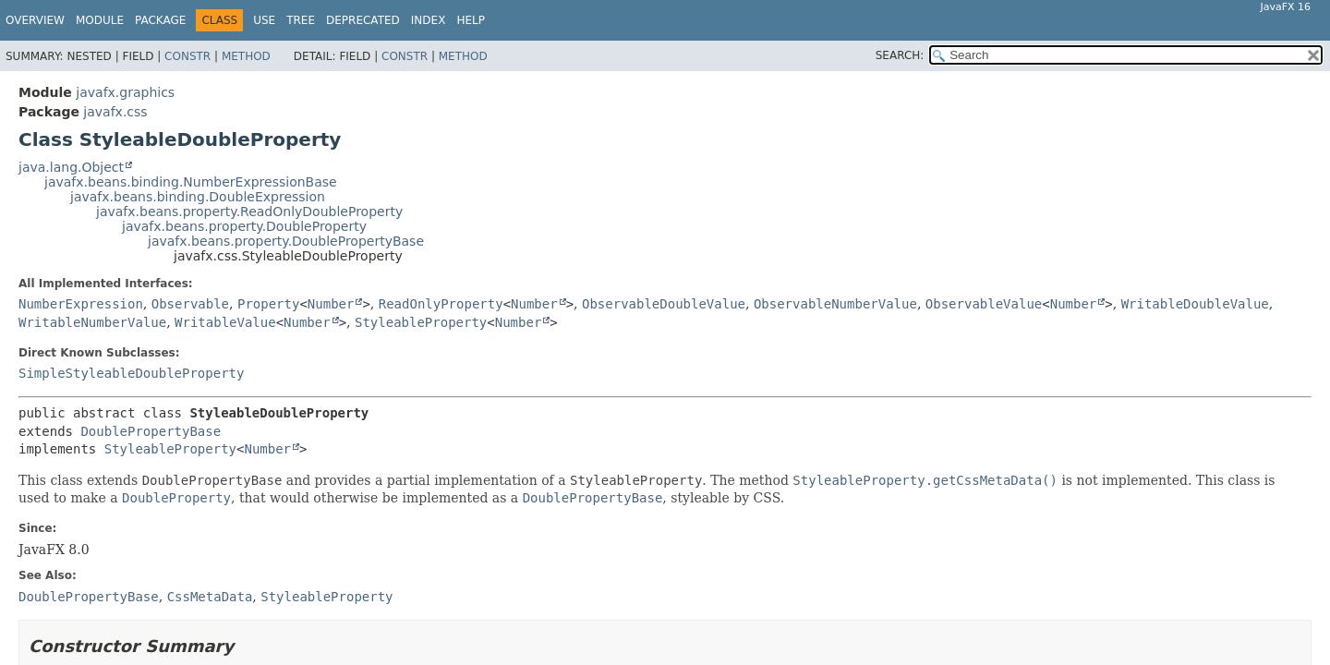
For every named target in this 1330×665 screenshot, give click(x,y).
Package (160, 20)
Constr (187, 56)
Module (100, 20)
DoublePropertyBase (150, 431)
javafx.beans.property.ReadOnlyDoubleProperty (249, 211)
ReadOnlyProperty (441, 303)
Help (470, 20)
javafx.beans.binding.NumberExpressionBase (190, 182)
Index (428, 20)
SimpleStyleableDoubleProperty (131, 373)
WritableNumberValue (92, 322)
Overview (35, 20)
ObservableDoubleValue (663, 303)
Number (331, 303)
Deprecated (363, 20)
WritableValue (225, 322)
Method (246, 56)
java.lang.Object (71, 167)
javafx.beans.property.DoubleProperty (244, 226)
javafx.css (115, 111)
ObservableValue (983, 303)
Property (268, 303)
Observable (190, 303)
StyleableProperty (421, 322)
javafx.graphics (125, 92)
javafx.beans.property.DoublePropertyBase (286, 241)
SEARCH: (900, 55)
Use (264, 20)
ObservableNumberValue (835, 303)
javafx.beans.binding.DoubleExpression (197, 196)
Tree (300, 20)
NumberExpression (80, 303)
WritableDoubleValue (1195, 303)
